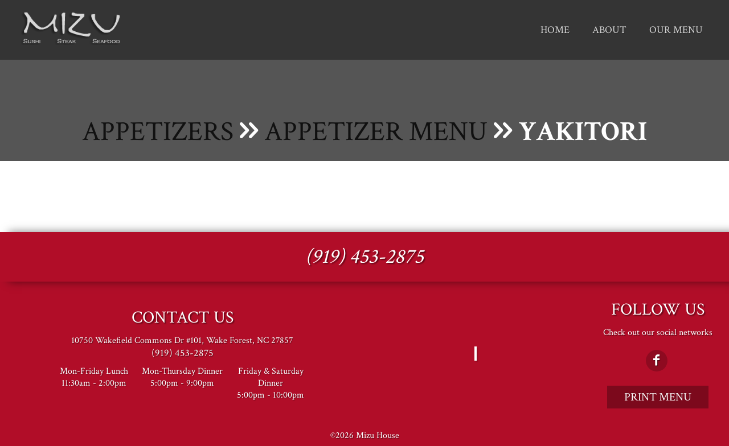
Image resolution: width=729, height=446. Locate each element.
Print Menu (657, 397)
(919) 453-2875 (364, 256)
